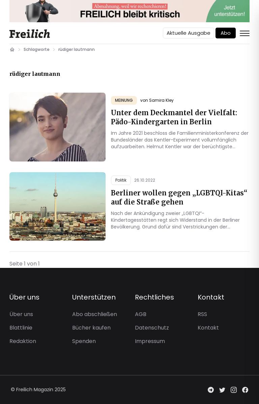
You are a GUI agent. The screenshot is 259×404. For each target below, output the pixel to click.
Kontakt (208, 328)
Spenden (84, 341)
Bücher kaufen (91, 328)
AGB (140, 314)
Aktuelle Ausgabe (188, 32)
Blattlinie (20, 328)
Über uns (21, 314)
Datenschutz (152, 328)
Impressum (150, 341)
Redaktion (22, 341)
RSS (202, 314)
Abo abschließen (94, 314)
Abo (226, 32)
